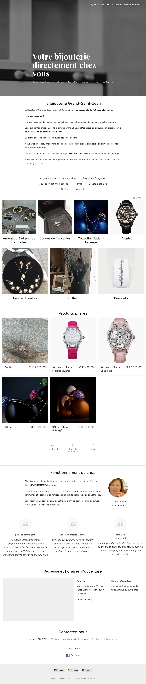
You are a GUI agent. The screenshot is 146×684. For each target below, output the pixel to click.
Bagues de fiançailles (94, 178)
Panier (93, 447)
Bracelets (80, 189)
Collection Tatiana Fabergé (53, 183)
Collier (64, 189)
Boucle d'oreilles (98, 183)
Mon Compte (53, 447)
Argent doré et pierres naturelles (58, 178)
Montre (78, 183)
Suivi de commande (73, 448)
